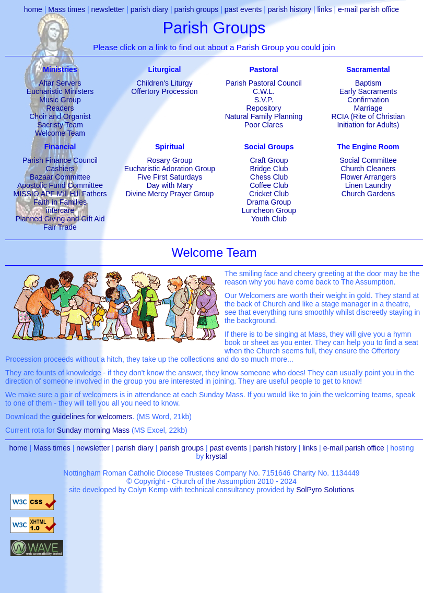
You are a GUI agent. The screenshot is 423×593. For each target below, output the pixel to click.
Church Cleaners (367, 168)
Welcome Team (60, 133)
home (33, 9)
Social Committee (368, 160)
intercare (60, 210)
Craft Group (269, 160)
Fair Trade (60, 227)
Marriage (368, 108)
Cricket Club (269, 193)
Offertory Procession (164, 91)
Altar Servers (60, 83)
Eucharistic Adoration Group (169, 168)
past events (243, 9)
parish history (289, 9)
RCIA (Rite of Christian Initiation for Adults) (368, 120)
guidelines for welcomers (92, 416)
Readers (60, 108)
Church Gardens (368, 193)
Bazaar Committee (60, 177)
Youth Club (269, 219)
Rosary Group (169, 160)
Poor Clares (263, 125)
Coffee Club (269, 185)
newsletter (107, 9)
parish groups (196, 9)
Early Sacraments (368, 91)
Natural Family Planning (264, 116)
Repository (263, 108)
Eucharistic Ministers (60, 91)
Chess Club (269, 177)
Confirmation (368, 100)
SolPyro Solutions (325, 489)
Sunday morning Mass (93, 430)
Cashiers (59, 168)
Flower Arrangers (368, 177)
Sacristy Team (60, 125)
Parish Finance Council (60, 160)
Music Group (59, 100)
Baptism (368, 83)
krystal (216, 456)
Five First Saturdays (169, 177)
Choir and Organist (60, 116)
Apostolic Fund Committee (60, 185)
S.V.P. (264, 100)
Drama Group (269, 202)
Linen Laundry (368, 185)
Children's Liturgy (164, 83)
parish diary (149, 9)
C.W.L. (264, 91)
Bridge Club (269, 168)
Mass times (66, 9)
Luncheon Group (269, 210)
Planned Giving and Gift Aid (59, 219)
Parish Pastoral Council (264, 83)
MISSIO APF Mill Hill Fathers (60, 193)
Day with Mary (170, 185)
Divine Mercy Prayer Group (170, 193)
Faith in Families (60, 202)
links (324, 9)
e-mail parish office (368, 9)
